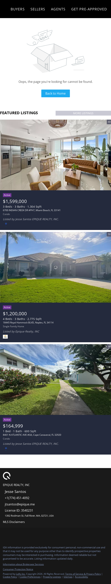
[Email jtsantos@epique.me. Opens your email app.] (50, 504)
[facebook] (5, 534)
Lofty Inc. (20, 574)
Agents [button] (58, 9)
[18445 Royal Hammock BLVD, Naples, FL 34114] (55, 267)
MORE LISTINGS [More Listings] (83, 113)
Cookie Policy (10, 576)
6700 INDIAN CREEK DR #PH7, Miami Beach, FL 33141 (32, 210)
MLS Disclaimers (14, 522)
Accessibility (81, 576)
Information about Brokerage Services (23, 564)
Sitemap (68, 576)
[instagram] (12, 534)
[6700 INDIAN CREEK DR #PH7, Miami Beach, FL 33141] (55, 155)
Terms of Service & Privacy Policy (83, 574)
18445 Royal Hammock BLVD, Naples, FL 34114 (28, 322)
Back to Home (55, 93)
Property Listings (52, 576)
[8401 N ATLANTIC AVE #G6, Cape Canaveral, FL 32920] (55, 379)
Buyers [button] (18, 9)
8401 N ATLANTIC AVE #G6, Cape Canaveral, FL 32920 (32, 434)
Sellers (38, 9)
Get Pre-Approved (89, 9)
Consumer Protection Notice (18, 569)
